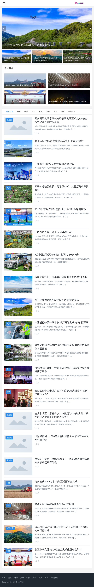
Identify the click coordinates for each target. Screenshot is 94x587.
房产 (55, 112)
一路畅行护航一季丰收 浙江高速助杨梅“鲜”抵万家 (61, 322)
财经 (26, 112)
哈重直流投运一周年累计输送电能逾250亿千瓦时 (61, 277)
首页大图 (10, 301)
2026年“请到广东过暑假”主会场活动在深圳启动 (60, 209)
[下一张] (90, 28)
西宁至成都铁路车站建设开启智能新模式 (29, 44)
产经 (33, 112)
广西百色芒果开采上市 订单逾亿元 (53, 232)
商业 (63, 112)
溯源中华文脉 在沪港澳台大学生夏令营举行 (58, 549)
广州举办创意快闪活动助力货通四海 (54, 164)
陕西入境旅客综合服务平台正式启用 (54, 504)
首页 (3, 578)
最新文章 (9, 112)
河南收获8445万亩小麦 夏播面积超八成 (56, 481)
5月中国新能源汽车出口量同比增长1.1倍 (57, 254)
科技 (40, 112)
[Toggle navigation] (4, 3)
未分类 (9, 120)
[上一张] (4, 28)
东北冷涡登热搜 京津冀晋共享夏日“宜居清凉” (59, 141)
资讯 (18, 112)
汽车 (48, 112)
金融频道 (71, 112)
